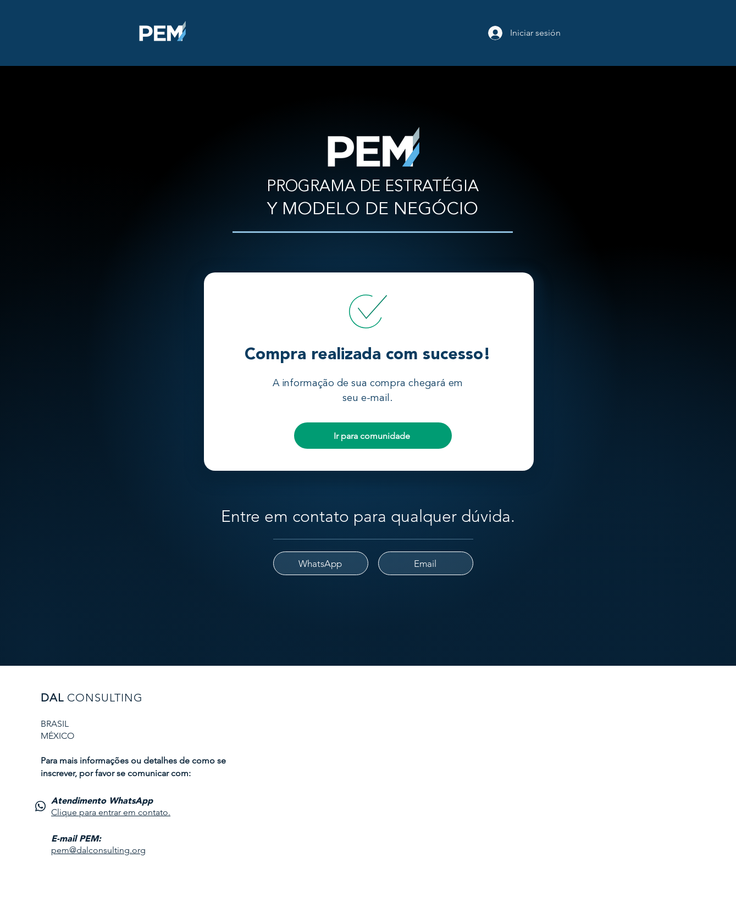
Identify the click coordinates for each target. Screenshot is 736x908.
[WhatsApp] (320, 563)
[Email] (425, 563)
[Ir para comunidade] (373, 435)
